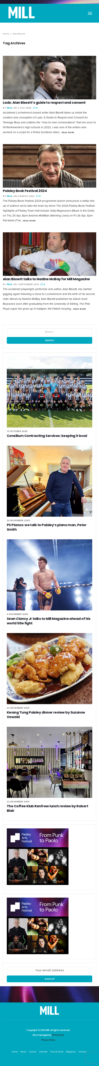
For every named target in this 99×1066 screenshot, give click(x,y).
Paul (10, 108)
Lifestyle (43, 1051)
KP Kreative (58, 1035)
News (23, 1051)
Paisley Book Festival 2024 (25, 190)
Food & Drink (56, 1051)
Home (6, 33)
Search (49, 340)
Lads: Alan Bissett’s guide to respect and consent (44, 102)
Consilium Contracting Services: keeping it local (47, 435)
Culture (33, 1051)
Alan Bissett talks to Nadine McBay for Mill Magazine (46, 279)
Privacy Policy (48, 1039)
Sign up (50, 978)
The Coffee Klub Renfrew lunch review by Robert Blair (47, 808)
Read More (68, 132)
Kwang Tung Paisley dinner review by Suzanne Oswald (46, 714)
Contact (82, 1051)
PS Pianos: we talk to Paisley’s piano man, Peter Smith (46, 527)
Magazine (71, 1051)
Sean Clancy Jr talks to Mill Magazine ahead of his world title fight (48, 620)
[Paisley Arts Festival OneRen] (38, 858)
